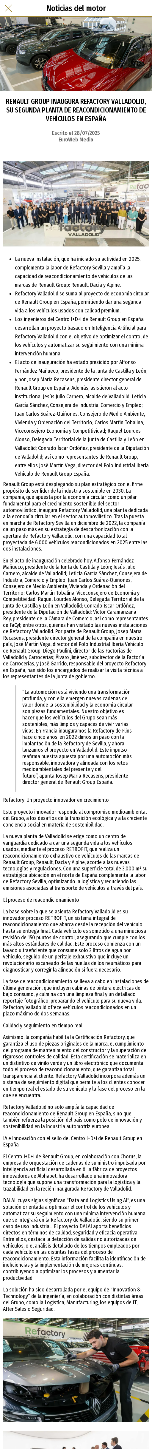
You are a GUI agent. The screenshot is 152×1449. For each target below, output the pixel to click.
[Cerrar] (8, 8)
